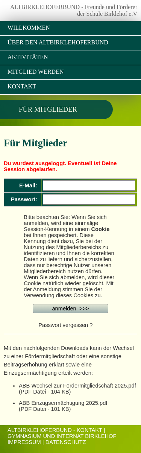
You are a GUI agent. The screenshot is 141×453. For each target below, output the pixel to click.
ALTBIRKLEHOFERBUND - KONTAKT (55, 430)
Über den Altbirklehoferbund (58, 42)
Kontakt (22, 86)
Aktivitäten (28, 57)
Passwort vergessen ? (65, 325)
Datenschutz (65, 442)
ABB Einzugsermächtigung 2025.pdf (63, 403)
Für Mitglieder (48, 109)
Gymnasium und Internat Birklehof (62, 436)
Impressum (24, 442)
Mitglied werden (36, 71)
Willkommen (29, 27)
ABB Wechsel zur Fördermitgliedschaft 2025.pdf (77, 386)
